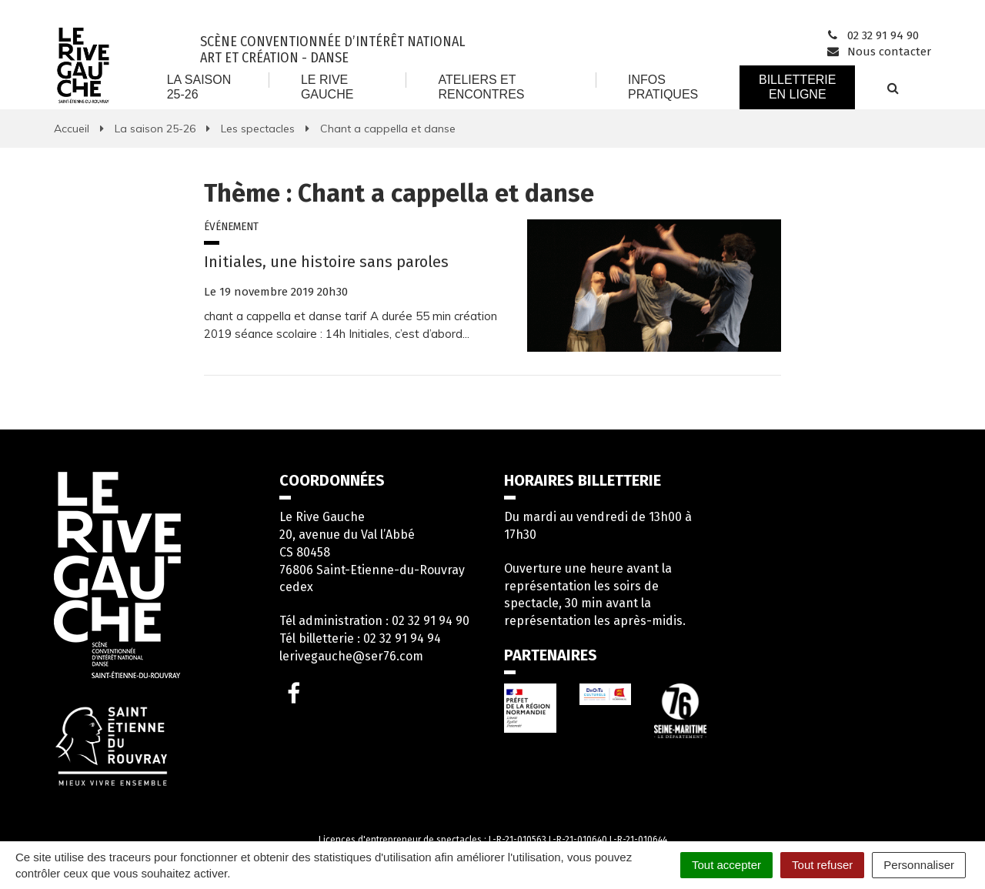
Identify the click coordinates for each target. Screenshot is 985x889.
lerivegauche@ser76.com (351, 656)
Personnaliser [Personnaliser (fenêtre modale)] (918, 864)
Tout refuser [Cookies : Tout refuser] (822, 864)
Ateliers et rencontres (481, 86)
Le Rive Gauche (327, 86)
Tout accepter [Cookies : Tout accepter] (726, 864)
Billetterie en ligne (797, 86)
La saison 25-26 (199, 86)
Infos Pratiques (663, 86)
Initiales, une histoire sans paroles (326, 261)
